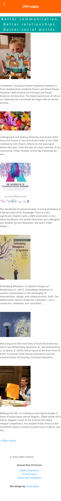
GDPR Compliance (29, 470)
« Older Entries (8, 440)
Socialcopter (32, 486)
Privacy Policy (29, 474)
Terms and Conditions (29, 477)
